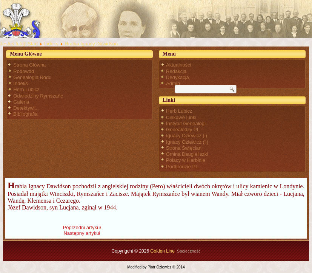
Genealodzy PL (183, 129)
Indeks (51, 44)
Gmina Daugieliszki (187, 154)
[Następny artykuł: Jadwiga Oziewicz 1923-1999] (81, 233)
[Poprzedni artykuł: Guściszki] (82, 227)
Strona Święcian (183, 148)
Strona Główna (29, 65)
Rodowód (23, 71)
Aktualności (178, 65)
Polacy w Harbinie (185, 160)
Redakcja (176, 71)
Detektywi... (25, 108)
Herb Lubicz (26, 89)
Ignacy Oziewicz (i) (186, 135)
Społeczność (188, 251)
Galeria (21, 102)
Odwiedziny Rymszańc (38, 96)
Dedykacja (177, 77)
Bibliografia (25, 114)
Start (33, 44)
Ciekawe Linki (181, 117)
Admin (173, 83)
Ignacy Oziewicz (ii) (187, 142)
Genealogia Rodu (32, 77)
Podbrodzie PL (182, 166)
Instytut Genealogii (186, 123)
